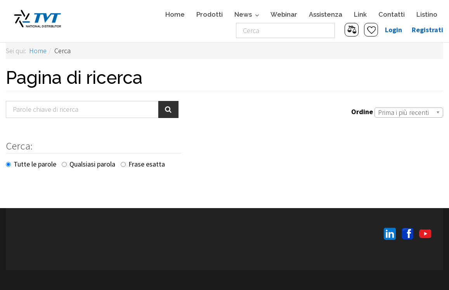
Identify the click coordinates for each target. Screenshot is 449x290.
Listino (426, 14)
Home (175, 14)
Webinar (283, 14)
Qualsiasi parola (88, 164)
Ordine (362, 111)
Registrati (427, 29)
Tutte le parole (31, 164)
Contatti (391, 14)
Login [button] (393, 29)
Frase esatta (143, 164)
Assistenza (325, 14)
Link (360, 14)
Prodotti (209, 14)
